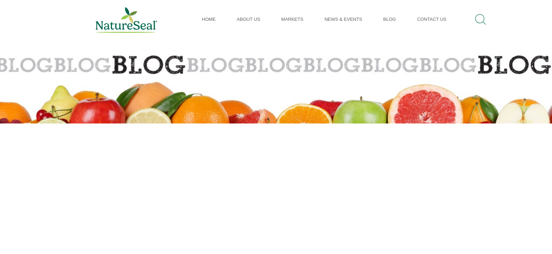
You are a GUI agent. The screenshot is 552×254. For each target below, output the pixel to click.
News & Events (343, 19)
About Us (248, 19)
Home (209, 19)
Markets (292, 19)
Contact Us (431, 19)
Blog (389, 19)
